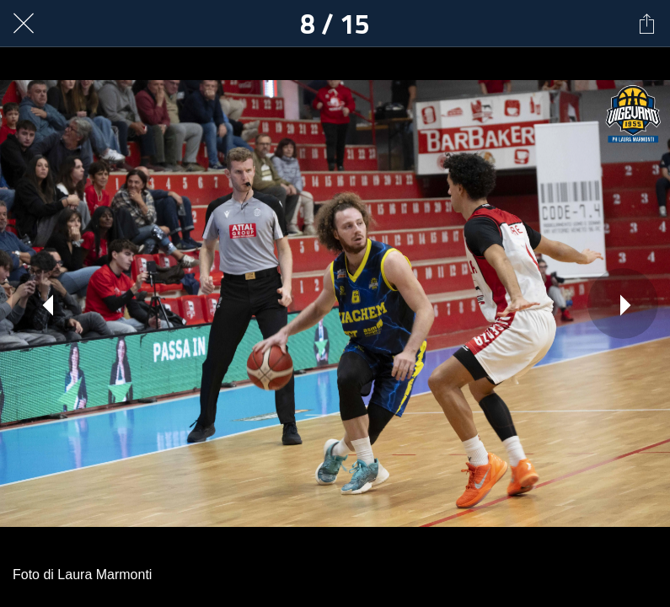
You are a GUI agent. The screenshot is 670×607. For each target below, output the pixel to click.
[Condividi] (646, 23)
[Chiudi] (23, 23)
